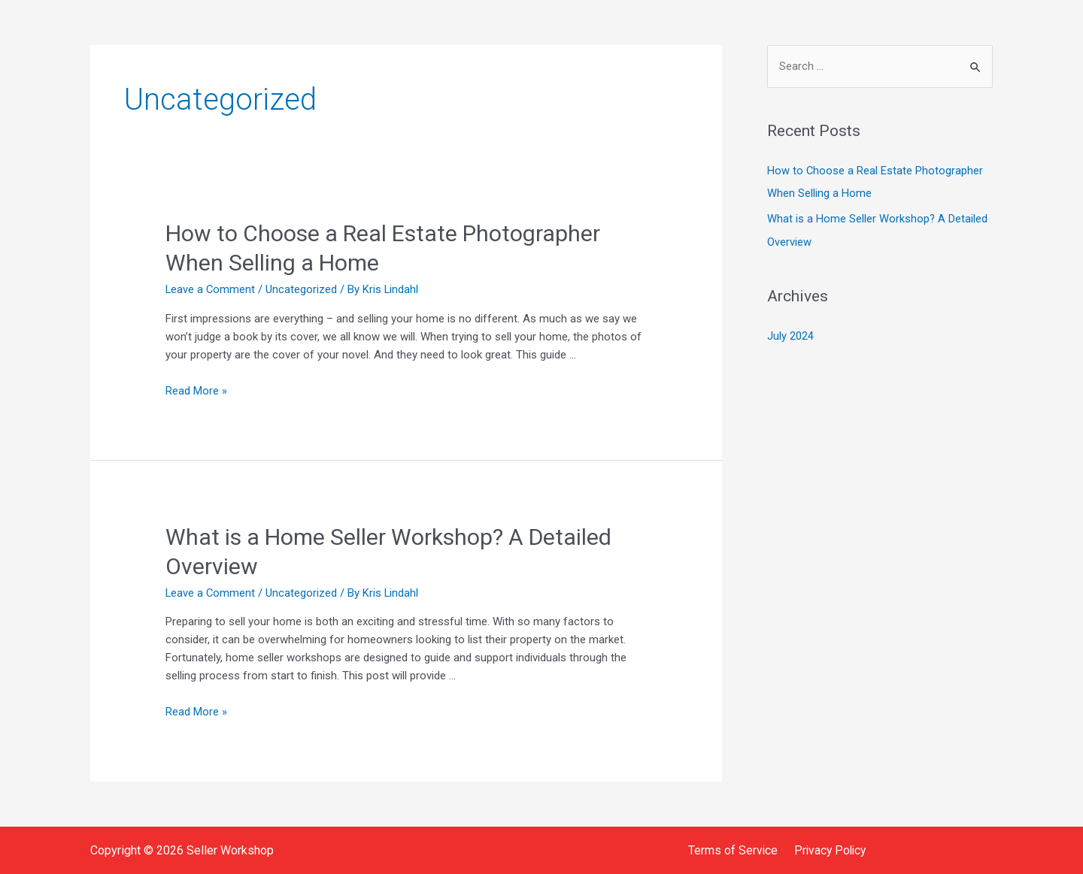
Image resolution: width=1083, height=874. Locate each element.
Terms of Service (733, 849)
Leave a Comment (210, 289)
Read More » (196, 391)
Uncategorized (302, 289)
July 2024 (790, 335)
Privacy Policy (828, 849)
